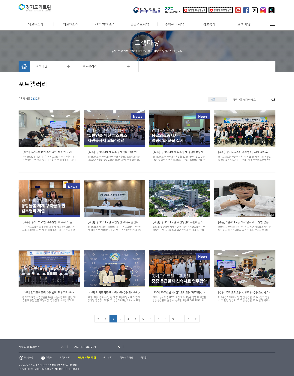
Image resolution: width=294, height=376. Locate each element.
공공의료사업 (139, 24)
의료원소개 (36, 24)
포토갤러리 (89, 66)
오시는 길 (107, 357)
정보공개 (209, 24)
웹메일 (143, 357)
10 (180, 318)
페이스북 (26, 357)
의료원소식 (70, 24)
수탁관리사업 (174, 24)
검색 (273, 336)
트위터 (46, 357)
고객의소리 (65, 357)
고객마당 (243, 24)
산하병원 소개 (105, 24)
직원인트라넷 (126, 357)
